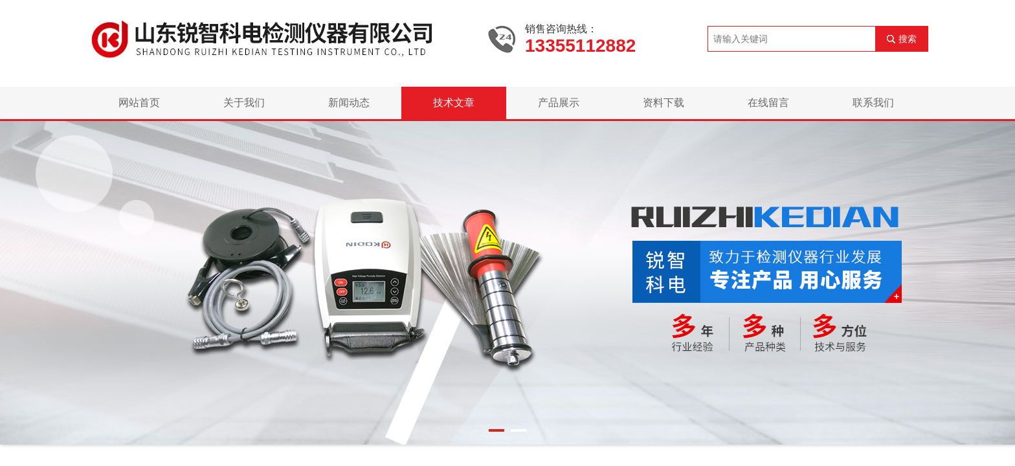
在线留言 (768, 102)
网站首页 (139, 102)
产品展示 (558, 102)
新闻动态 (349, 102)
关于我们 (244, 102)
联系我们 (873, 102)
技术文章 (453, 102)
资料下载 (663, 102)
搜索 (907, 39)
